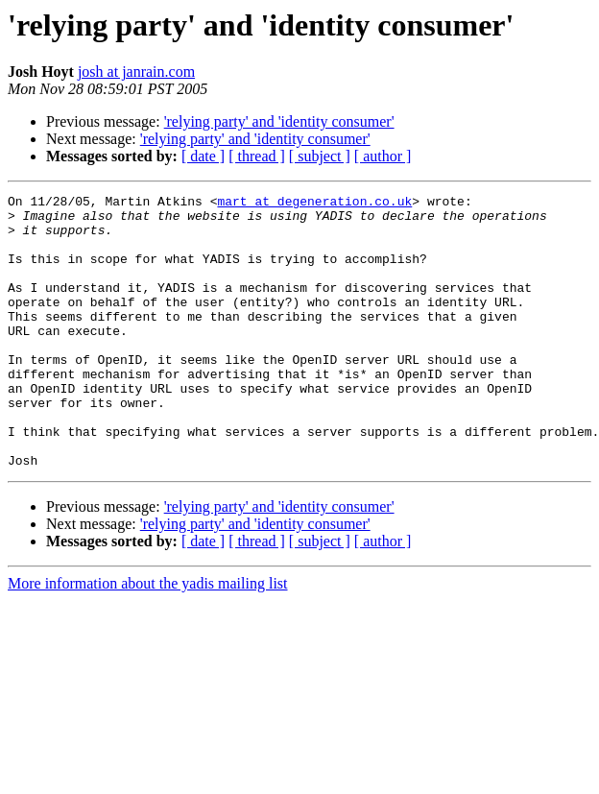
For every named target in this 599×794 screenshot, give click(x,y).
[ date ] (203, 156)
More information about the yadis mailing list (148, 638)
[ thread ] (256, 156)
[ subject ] (319, 156)
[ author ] (383, 156)
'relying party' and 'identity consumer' (279, 121)
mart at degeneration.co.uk (314, 203)
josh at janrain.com (136, 71)
